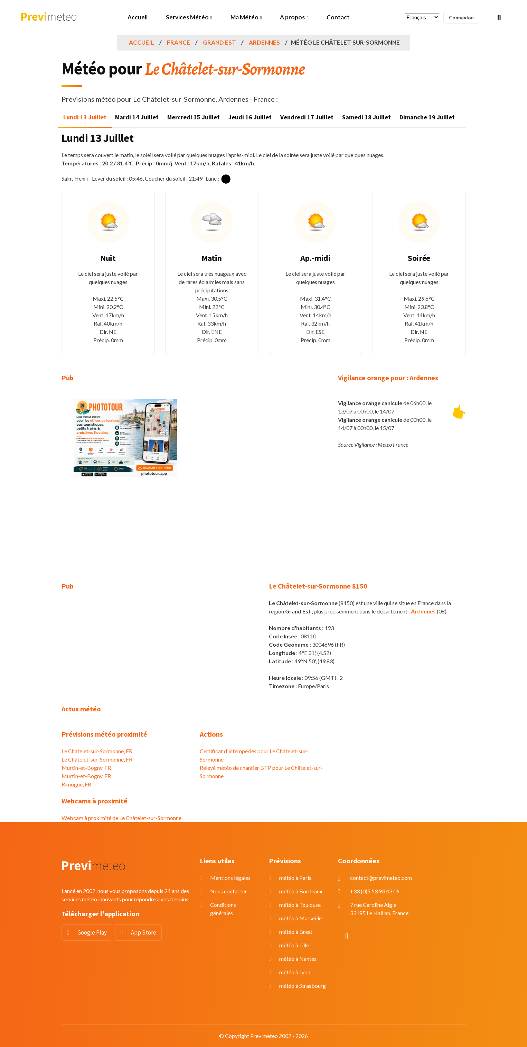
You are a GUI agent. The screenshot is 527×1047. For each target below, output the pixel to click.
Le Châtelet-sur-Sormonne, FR (97, 751)
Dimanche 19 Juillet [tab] (427, 117)
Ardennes (264, 42)
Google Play (92, 932)
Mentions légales (230, 877)
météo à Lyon (294, 972)
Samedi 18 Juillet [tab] (366, 117)
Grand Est (219, 42)
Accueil (138, 17)
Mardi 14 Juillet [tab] (137, 117)
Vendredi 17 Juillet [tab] (306, 117)
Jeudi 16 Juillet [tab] (250, 117)
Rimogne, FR (76, 784)
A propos (292, 17)
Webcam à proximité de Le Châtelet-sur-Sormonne (121, 817)
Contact (338, 17)
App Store (143, 932)
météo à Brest (295, 931)
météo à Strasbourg (302, 985)
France (178, 42)
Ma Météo (244, 17)
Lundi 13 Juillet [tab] (84, 117)
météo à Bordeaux (300, 891)
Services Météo (187, 17)
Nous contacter (228, 891)
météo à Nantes (298, 958)
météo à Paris (295, 877)
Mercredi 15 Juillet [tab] (193, 117)
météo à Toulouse (300, 904)
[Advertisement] (125, 533)
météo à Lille (294, 945)
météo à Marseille (300, 918)
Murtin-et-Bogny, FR (86, 767)
